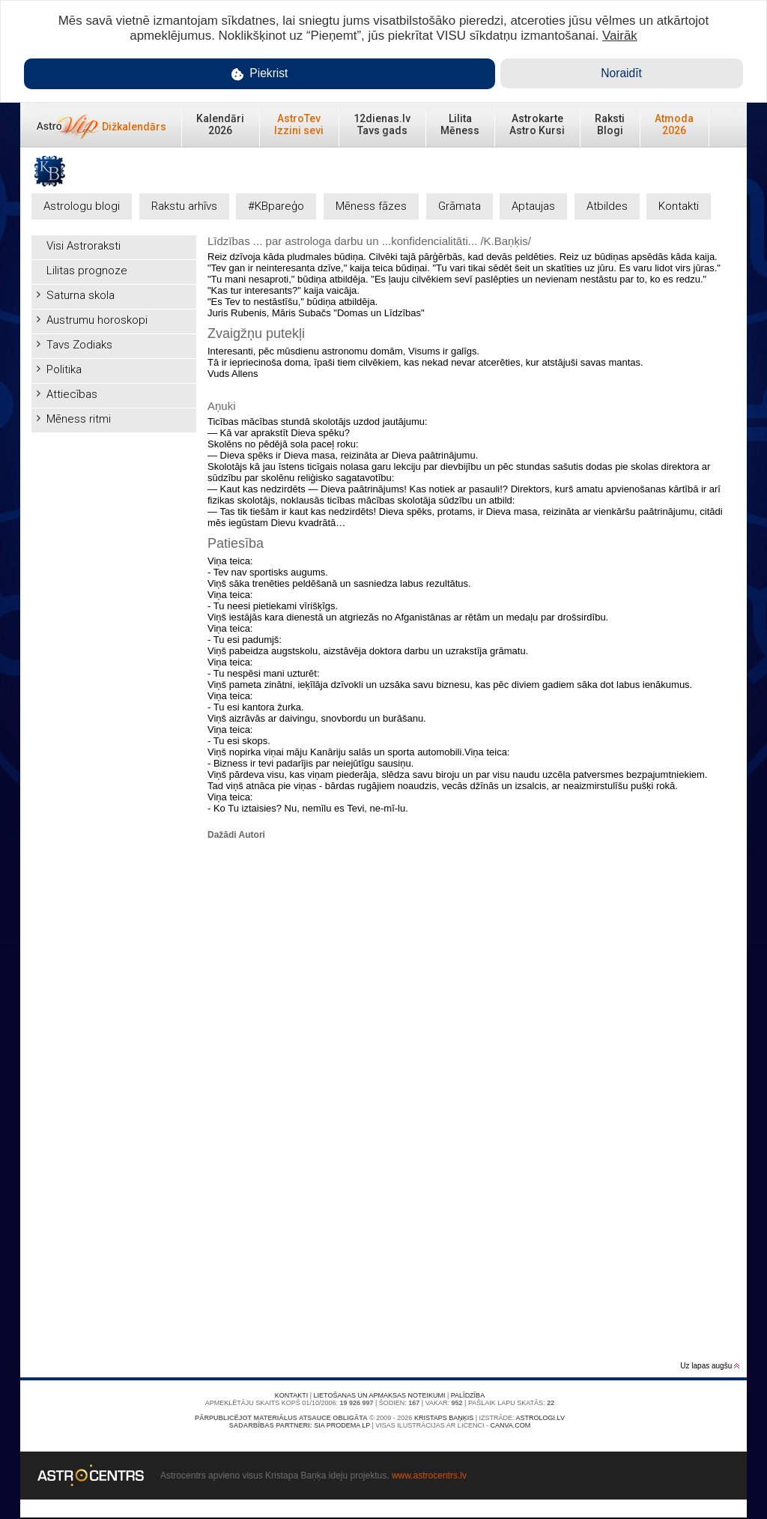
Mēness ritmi (78, 419)
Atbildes (607, 206)
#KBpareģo (276, 206)
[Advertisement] (113, 665)
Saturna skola (80, 295)
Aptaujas (533, 206)
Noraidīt (621, 73)
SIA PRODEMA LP (342, 1425)
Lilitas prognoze (86, 270)
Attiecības (71, 394)
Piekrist (259, 74)
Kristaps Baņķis (443, 1418)
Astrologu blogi (81, 206)
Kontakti (678, 206)
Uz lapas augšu (709, 1366)
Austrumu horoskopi (97, 320)
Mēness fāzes (371, 206)
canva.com (510, 1425)
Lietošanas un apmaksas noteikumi (380, 1395)
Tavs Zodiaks (79, 344)
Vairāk (619, 35)
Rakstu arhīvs (184, 206)
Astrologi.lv (540, 1418)
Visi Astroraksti (83, 246)
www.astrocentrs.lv (429, 1475)
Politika (64, 369)
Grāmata (459, 206)
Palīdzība (468, 1395)
